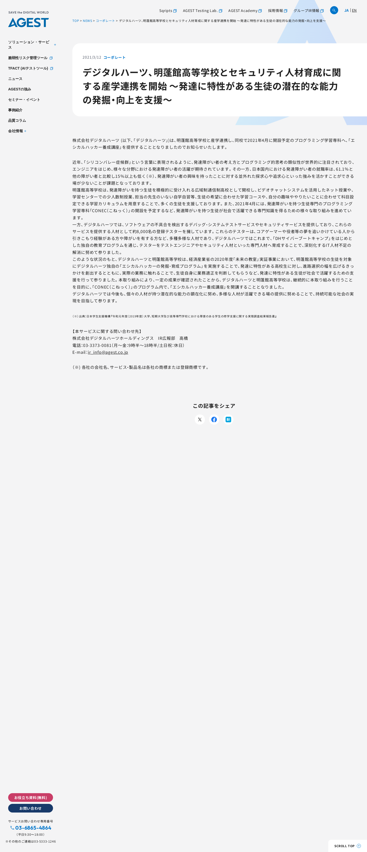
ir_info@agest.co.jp (108, 352)
